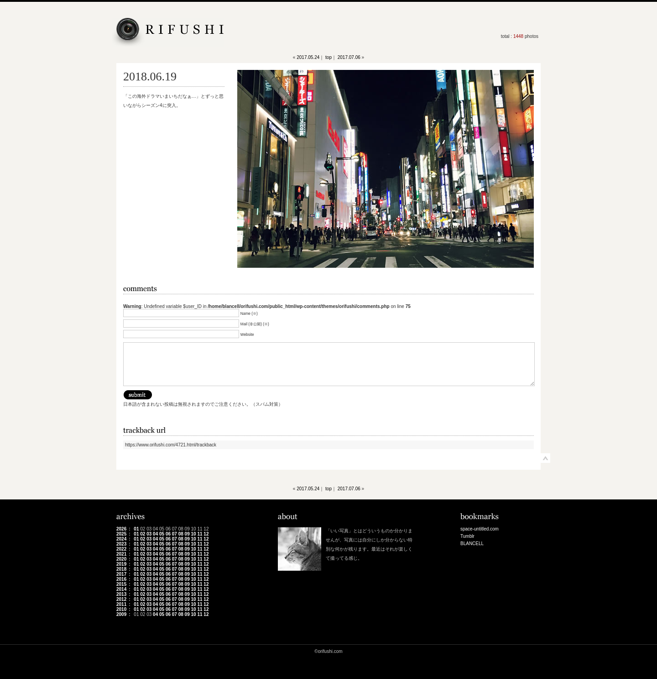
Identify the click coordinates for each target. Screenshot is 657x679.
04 (155, 533)
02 (142, 533)
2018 (121, 569)
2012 (121, 599)
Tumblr (467, 536)
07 (174, 533)
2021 (121, 554)
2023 (121, 543)
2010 (121, 609)
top (328, 57)
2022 (121, 549)
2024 (121, 538)
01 (136, 528)
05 (161, 533)
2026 (121, 528)
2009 (121, 614)
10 (193, 533)
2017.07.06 (349, 57)
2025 (121, 533)
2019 (121, 564)
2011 (121, 604)
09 (187, 533)
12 (206, 533)
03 (148, 533)
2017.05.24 (308, 57)
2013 (121, 594)
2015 (121, 584)
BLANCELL (472, 543)
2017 (121, 574)
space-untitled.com (479, 528)
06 (168, 533)
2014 (121, 589)
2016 (121, 579)
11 (199, 533)
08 (180, 533)
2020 (121, 559)
